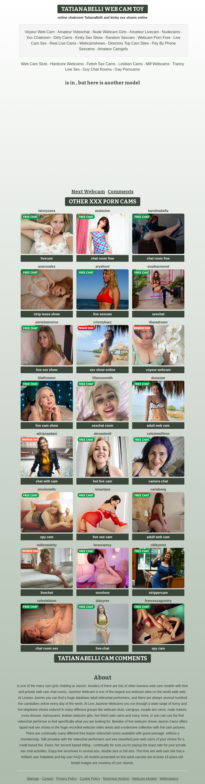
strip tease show (47, 314)
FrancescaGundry (158, 601)
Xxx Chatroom (39, 38)
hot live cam (102, 481)
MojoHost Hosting (116, 778)
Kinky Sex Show (89, 38)
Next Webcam (88, 191)
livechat (47, 593)
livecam (47, 258)
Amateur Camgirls (113, 49)
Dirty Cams (62, 38)
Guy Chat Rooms (97, 69)
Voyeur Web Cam (39, 32)
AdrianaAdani (47, 434)
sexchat (158, 314)
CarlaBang (158, 489)
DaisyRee (102, 601)
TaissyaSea (46, 211)
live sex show (46, 370)
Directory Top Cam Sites (128, 43)
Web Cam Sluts (34, 64)
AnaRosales (46, 266)
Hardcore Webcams (67, 64)
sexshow (102, 593)
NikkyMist (158, 545)
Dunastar (158, 378)
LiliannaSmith (102, 378)
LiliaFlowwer (47, 378)
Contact (47, 778)
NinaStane (102, 489)
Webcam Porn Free (154, 38)
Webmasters (169, 778)
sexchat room (102, 425)
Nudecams (171, 32)
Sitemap (33, 778)
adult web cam (158, 425)
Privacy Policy (66, 778)
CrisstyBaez (102, 322)
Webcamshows (92, 43)
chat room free (102, 258)
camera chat (158, 481)
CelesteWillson (158, 434)
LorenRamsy (102, 545)
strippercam (158, 593)
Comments (121, 191)
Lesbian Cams (130, 64)
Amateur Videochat (73, 32)
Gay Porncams (127, 69)
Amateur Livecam (144, 32)
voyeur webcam (158, 370)
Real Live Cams (63, 43)
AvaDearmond (158, 266)
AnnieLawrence (46, 322)
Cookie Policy (90, 778)
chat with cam (47, 481)
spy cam (46, 537)
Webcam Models (144, 778)
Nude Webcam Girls (109, 32)
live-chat (102, 648)
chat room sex (47, 648)
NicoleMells (47, 489)
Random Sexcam (120, 38)
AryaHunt (102, 266)
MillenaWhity (47, 545)
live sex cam (102, 537)
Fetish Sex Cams (101, 64)
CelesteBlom (46, 601)
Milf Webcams (157, 64)
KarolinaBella (158, 211)
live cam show (47, 425)
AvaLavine (102, 211)
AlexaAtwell (102, 434)
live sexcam (102, 314)
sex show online (102, 370)
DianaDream (158, 322)
